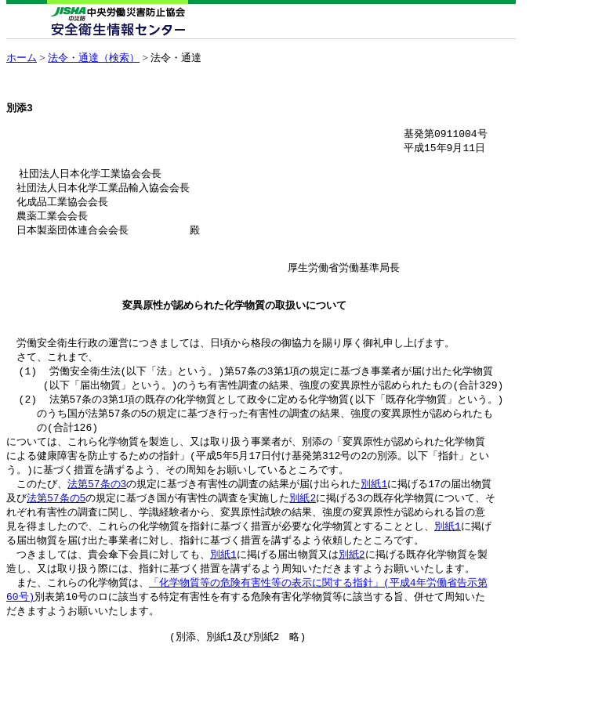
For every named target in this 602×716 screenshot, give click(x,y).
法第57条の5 (56, 536)
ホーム (21, 57)
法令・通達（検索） (94, 57)
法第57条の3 (96, 521)
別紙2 (302, 536)
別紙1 (374, 521)
